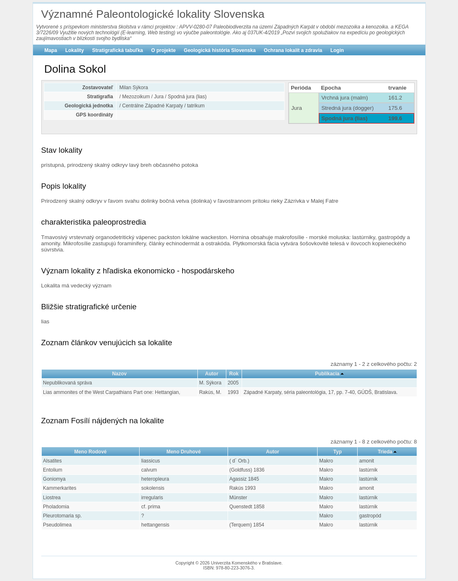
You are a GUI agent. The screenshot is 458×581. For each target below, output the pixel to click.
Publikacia (327, 374)
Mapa (51, 50)
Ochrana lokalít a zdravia (293, 50)
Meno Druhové (183, 452)
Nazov (119, 374)
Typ (337, 452)
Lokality (74, 50)
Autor (211, 374)
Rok (234, 374)
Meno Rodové (90, 452)
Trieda (385, 452)
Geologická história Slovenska (220, 50)
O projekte (163, 50)
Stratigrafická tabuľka (117, 50)
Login (337, 50)
